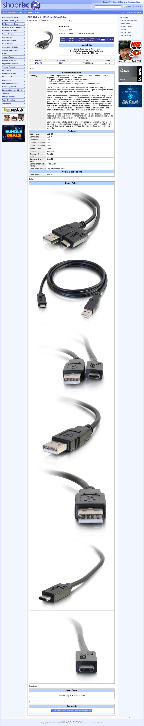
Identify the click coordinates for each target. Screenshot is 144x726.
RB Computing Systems (11, 24)
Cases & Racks (8, 57)
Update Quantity (91, 39)
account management (129, 20)
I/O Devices (6, 70)
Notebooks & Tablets (10, 30)
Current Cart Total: (133, 12)
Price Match (63, 39)
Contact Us (107, 2)
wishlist (124, 29)
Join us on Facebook (128, 2)
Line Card (93, 723)
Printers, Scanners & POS (12, 90)
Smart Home (7, 103)
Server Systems (8, 34)
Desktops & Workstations (11, 27)
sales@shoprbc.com (15, 12)
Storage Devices (8, 97)
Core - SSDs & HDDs (10, 47)
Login (139, 2)
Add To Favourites (81, 39)
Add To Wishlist (71, 39)
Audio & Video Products (11, 50)
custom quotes (126, 26)
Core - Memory (7, 44)
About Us (100, 723)
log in (69, 695)
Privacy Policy (84, 723)
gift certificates (126, 35)
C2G (71, 30)
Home (29, 21)
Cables (4, 54)
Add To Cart (109, 39)
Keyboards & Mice (9, 73)
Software (5, 93)
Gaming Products (9, 67)
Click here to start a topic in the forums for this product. (72, 710)
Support (116, 2)
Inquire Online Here (92, 49)
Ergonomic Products (10, 63)
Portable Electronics (10, 83)
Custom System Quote (10, 21)
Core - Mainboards (9, 40)
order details (125, 23)
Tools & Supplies (8, 100)
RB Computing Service (10, 17)
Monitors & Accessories (11, 77)
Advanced (138, 6)
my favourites (126, 32)
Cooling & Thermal (9, 60)
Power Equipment (9, 87)
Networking (6, 80)
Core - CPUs (7, 37)
